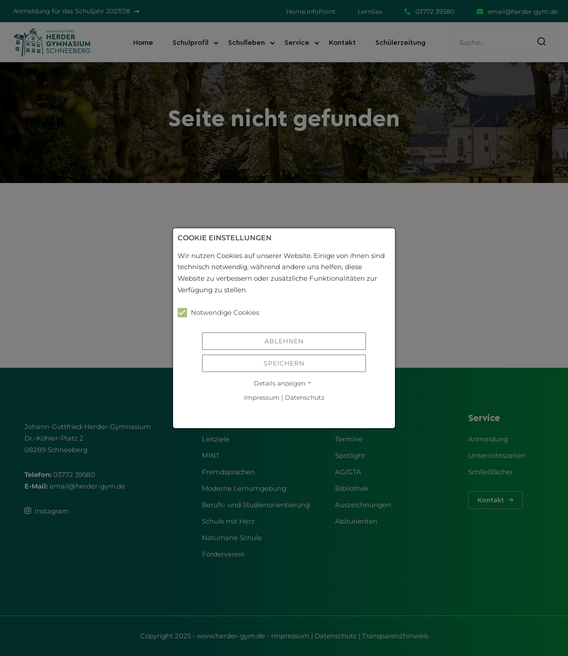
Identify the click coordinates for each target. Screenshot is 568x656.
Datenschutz (304, 398)
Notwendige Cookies (218, 313)
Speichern (284, 363)
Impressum (262, 398)
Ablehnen (284, 341)
